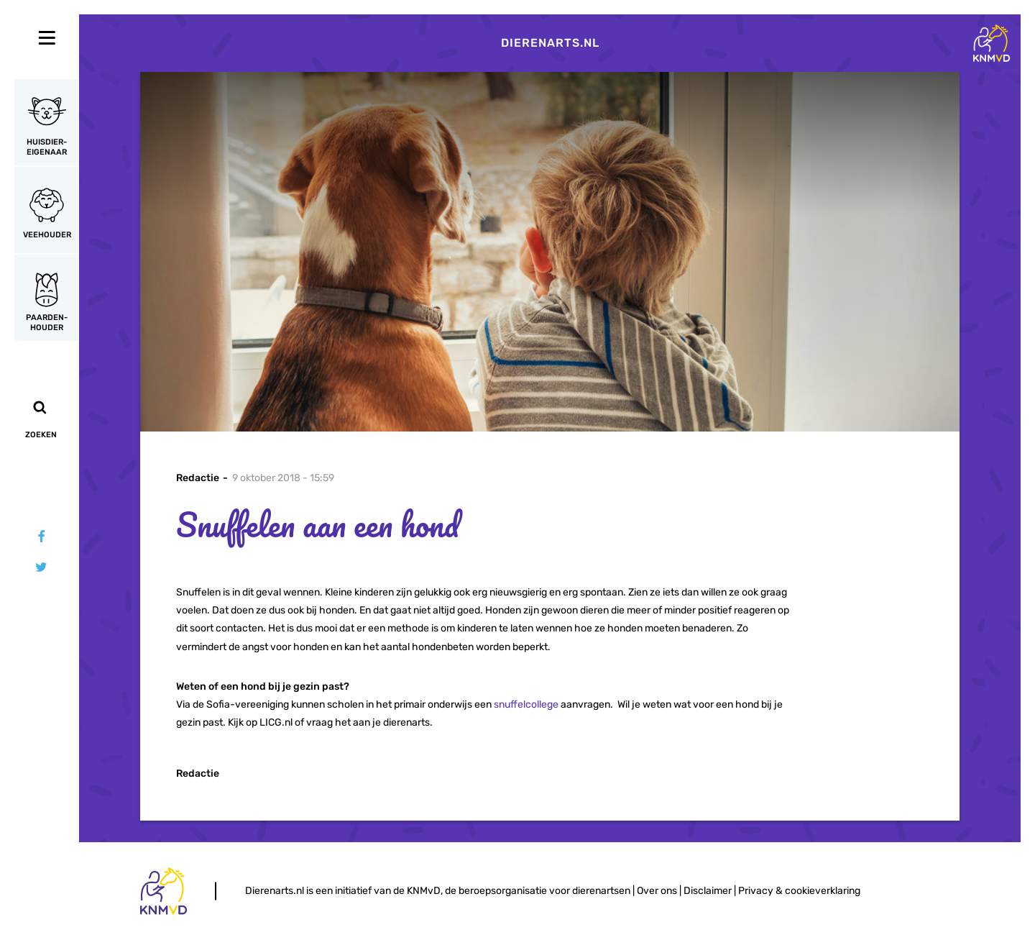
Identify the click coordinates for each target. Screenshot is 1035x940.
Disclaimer (708, 891)
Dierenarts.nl (550, 43)
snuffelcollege (526, 704)
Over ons (657, 891)
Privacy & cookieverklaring (799, 891)
